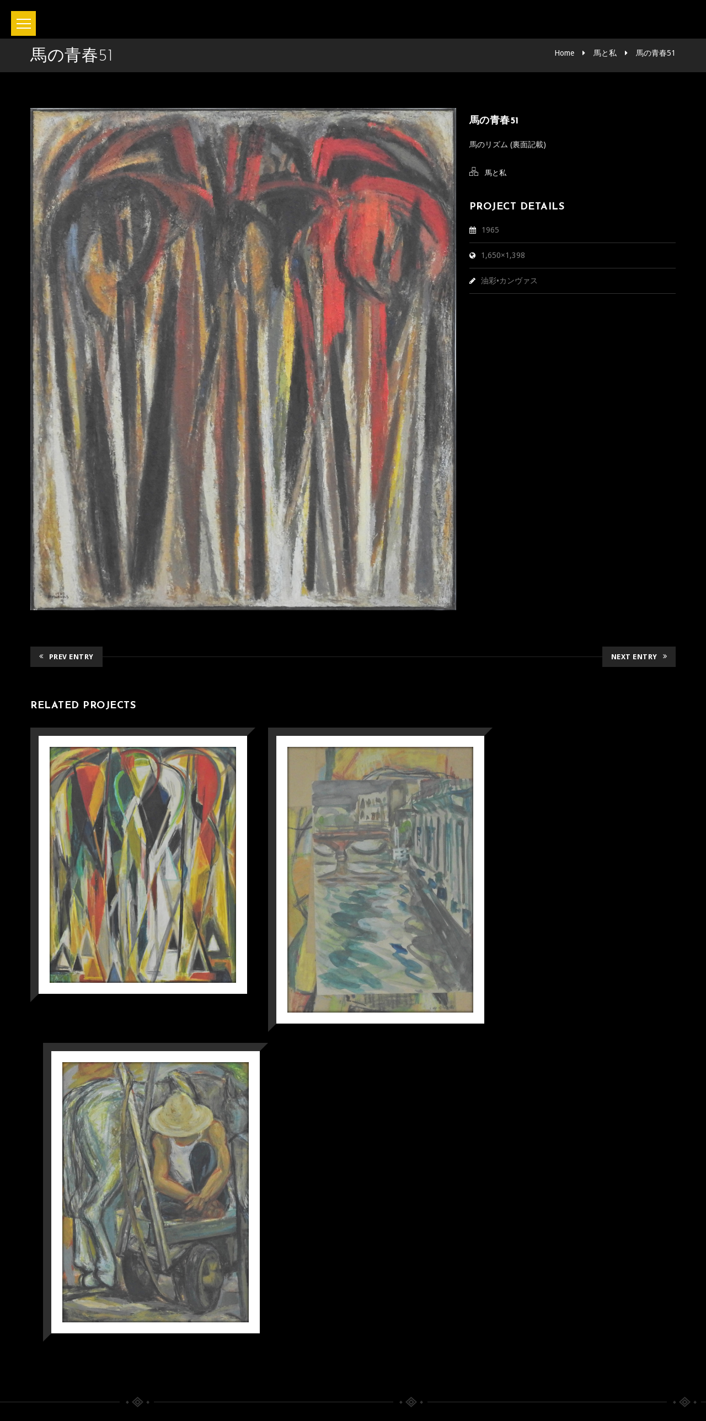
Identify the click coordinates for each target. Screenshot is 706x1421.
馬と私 (605, 53)
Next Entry (639, 657)
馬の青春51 (656, 53)
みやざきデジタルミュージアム (123, 1220)
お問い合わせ (319, 1365)
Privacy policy (397, 1365)
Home (564, 53)
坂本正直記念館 (322, 1397)
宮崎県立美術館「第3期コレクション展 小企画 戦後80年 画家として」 (454, 1147)
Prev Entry (66, 657)
